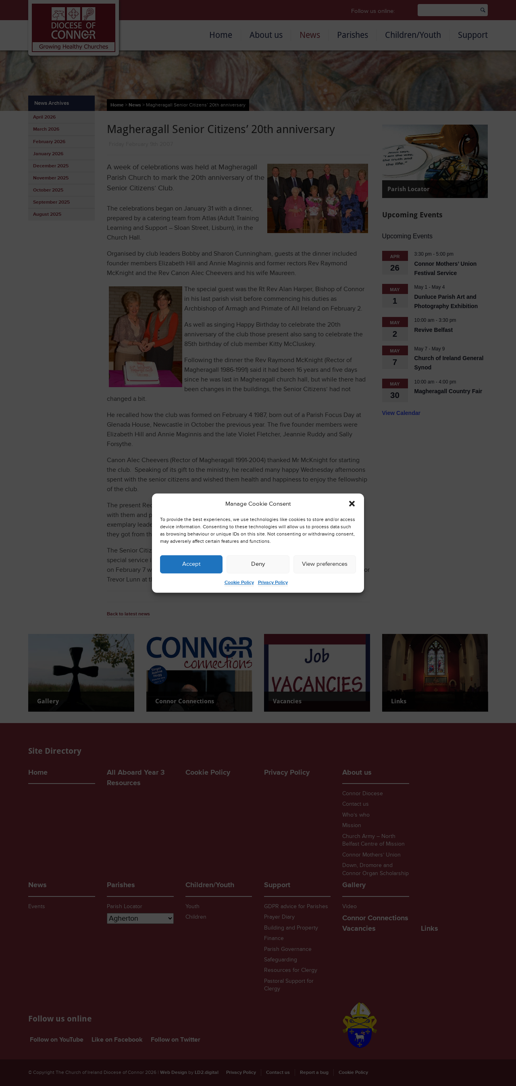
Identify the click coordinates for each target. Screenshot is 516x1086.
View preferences (324, 564)
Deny (258, 564)
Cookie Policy (239, 582)
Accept (191, 564)
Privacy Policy (273, 582)
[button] (352, 504)
